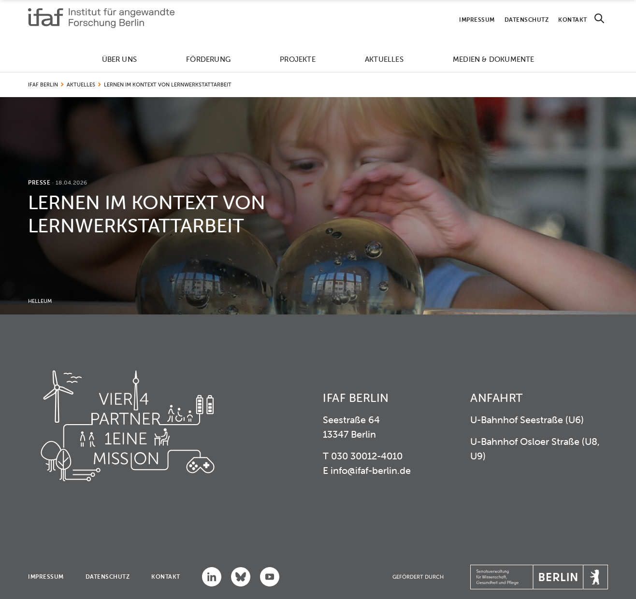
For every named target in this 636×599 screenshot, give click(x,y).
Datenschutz (527, 19)
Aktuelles (384, 59)
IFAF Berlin (43, 84)
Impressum (477, 19)
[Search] (599, 18)
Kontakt (572, 19)
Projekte (298, 59)
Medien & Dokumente (494, 59)
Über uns (119, 59)
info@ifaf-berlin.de (371, 470)
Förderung (208, 59)
